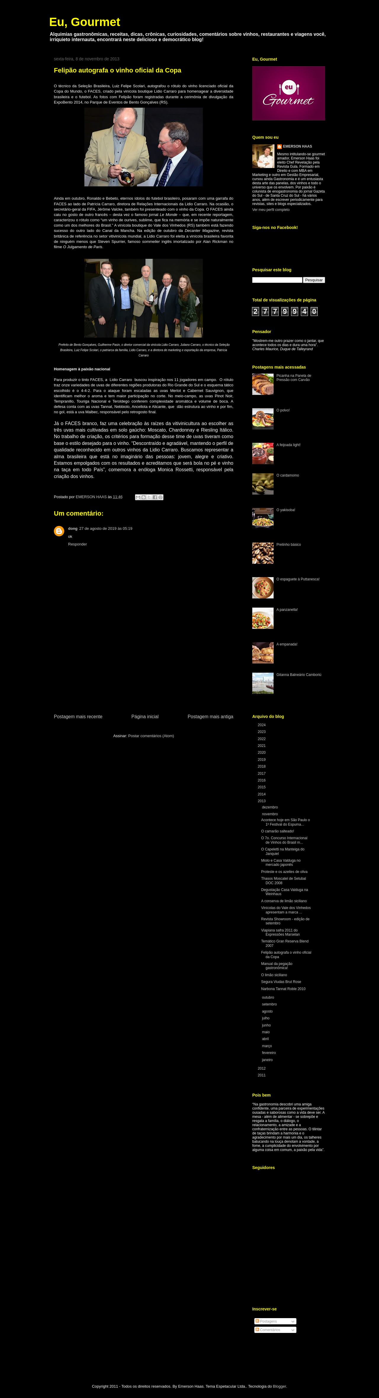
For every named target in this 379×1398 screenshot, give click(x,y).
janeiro (268, 1060)
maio (266, 1032)
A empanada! (287, 644)
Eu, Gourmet (84, 21)
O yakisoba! (286, 510)
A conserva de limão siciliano (284, 901)
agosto (268, 1011)
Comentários (268, 1330)
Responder (77, 544)
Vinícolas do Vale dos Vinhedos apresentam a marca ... (286, 910)
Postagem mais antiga (210, 716)
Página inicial (145, 716)
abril (266, 1039)
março (267, 1046)
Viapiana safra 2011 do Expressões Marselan (280, 932)
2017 (262, 773)
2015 (262, 787)
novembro (270, 814)
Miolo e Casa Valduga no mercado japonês (281, 862)
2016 (262, 780)
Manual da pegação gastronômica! (276, 966)
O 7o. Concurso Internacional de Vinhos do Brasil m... (284, 840)
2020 (262, 752)
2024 (262, 725)
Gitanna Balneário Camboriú (299, 675)
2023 (262, 732)
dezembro (270, 807)
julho (266, 1018)
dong (73, 528)
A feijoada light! (289, 445)
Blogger (279, 1386)
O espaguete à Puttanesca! (298, 579)
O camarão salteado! (277, 831)
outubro (268, 997)
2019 (262, 760)
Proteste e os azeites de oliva (284, 872)
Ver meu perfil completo (271, 210)
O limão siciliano (274, 975)
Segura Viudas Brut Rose (281, 982)
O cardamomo (288, 475)
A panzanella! (287, 610)
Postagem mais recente (78, 716)
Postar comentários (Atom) (151, 736)
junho (267, 1025)
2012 (262, 1068)
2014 (262, 794)
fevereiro (269, 1053)
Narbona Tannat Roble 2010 (283, 989)
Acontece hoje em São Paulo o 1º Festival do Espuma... (285, 822)
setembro (270, 1004)
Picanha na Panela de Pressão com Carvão (294, 378)
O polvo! (283, 410)
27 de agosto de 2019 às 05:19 (105, 528)
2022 (262, 739)
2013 (262, 801)
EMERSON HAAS (297, 146)
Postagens (266, 1321)
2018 (262, 766)
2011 (262, 1075)
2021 (262, 746)
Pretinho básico (289, 545)
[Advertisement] (143, 668)
